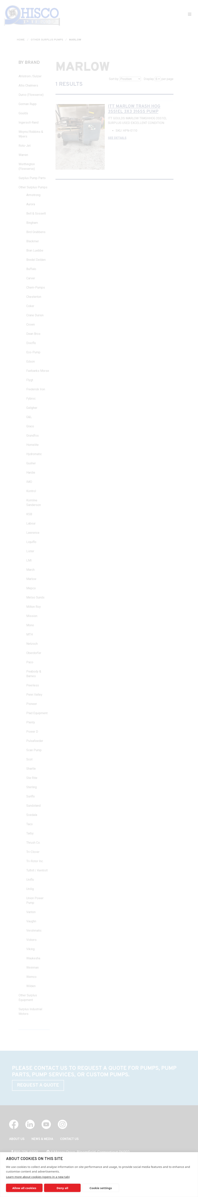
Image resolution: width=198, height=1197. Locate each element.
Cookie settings (101, 1188)
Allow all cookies (24, 1188)
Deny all (62, 1188)
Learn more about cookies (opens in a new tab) (38, 1177)
